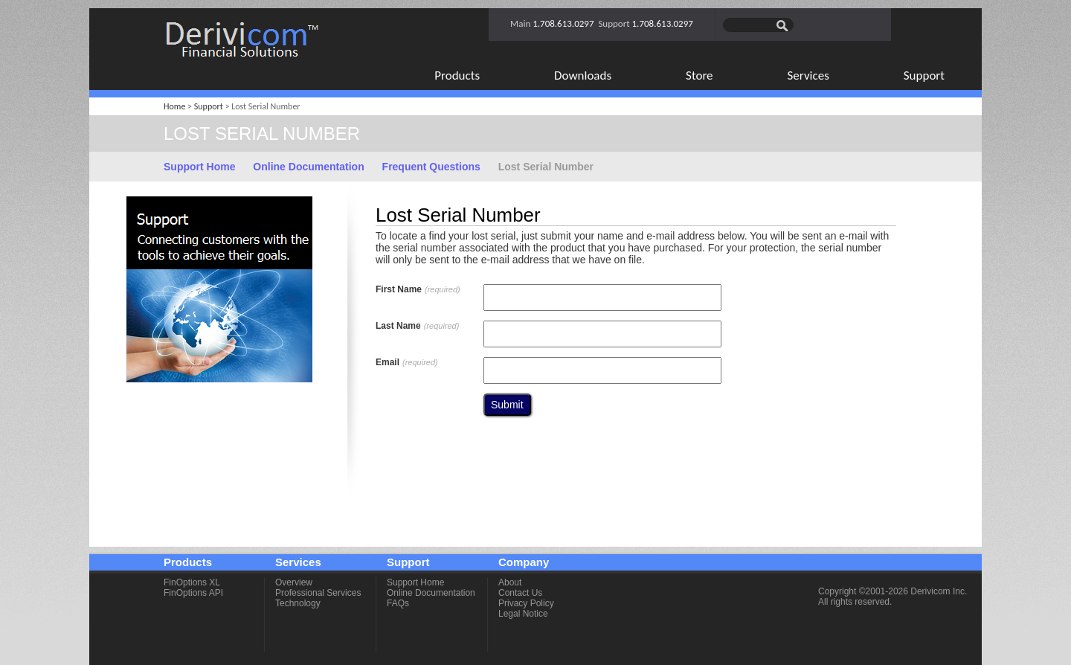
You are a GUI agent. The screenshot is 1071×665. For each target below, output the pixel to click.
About (509, 582)
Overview (293, 582)
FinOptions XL (192, 582)
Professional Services (318, 593)
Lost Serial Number (546, 167)
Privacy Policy (526, 603)
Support (208, 106)
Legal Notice (523, 613)
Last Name (417, 326)
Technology (298, 603)
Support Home (199, 167)
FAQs (398, 603)
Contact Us (520, 593)
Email (407, 362)
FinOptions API (193, 593)
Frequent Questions (431, 167)
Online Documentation (308, 167)
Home (174, 106)
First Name (418, 289)
